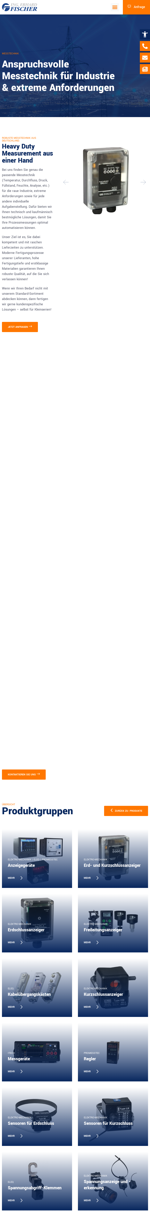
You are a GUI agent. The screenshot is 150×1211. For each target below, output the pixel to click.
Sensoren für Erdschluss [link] (31, 1123)
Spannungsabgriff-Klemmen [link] (35, 1188)
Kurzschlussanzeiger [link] (103, 994)
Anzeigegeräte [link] (21, 865)
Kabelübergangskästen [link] (29, 994)
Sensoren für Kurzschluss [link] (108, 1123)
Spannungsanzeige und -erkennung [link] (107, 1185)
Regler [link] (90, 1059)
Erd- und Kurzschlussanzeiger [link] (112, 865)
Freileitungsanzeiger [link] (103, 930)
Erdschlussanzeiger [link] (26, 930)
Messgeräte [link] (19, 1059)
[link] (145, 34)
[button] (115, 7)
